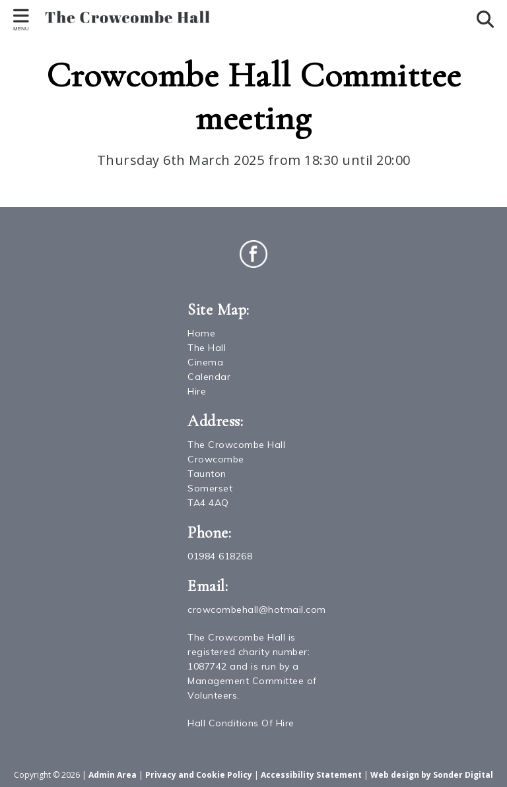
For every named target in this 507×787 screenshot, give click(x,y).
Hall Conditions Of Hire (240, 723)
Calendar (208, 377)
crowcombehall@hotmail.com (256, 609)
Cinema (205, 362)
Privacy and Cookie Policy (198, 774)
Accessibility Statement (311, 774)
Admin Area (112, 774)
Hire (196, 391)
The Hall (206, 348)
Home (201, 333)
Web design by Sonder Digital (431, 774)
